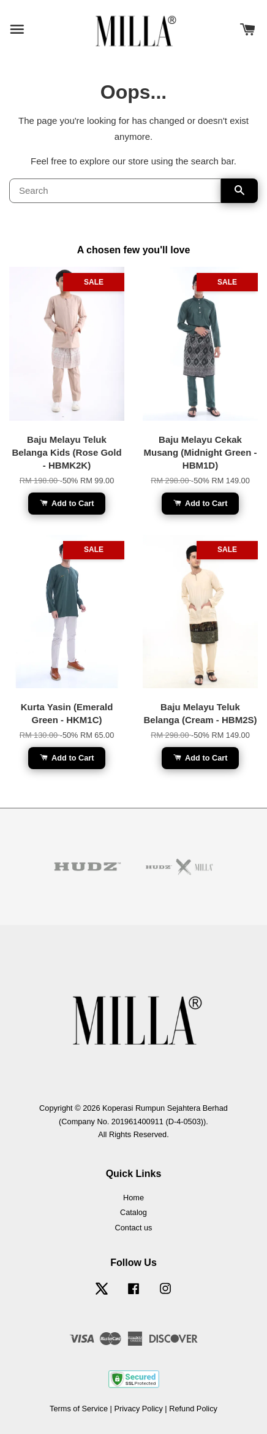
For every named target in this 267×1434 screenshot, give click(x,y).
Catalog (133, 1212)
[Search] (115, 190)
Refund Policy (193, 1408)
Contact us (133, 1227)
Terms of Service (79, 1408)
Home (133, 1197)
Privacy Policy (138, 1408)
